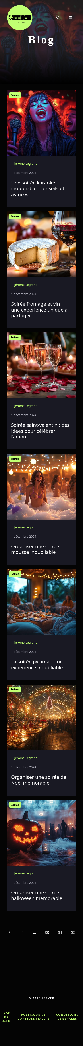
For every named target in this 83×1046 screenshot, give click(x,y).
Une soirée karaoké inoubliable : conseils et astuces (37, 188)
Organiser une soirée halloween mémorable (36, 895)
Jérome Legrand (25, 163)
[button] (58, 17)
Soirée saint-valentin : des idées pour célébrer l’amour (40, 431)
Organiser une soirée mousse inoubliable (35, 549)
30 (47, 932)
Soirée (15, 95)
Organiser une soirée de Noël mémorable (38, 780)
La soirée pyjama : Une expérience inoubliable (37, 664)
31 (60, 932)
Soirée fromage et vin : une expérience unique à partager (39, 309)
